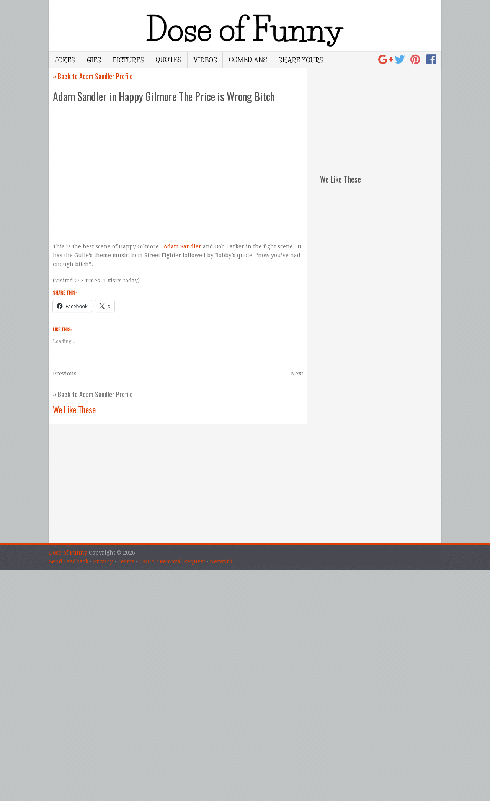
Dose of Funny (68, 553)
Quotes (168, 60)
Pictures (128, 60)
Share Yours (300, 60)
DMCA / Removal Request (172, 561)
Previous (65, 373)
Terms (126, 561)
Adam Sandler (183, 246)
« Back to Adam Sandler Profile (93, 76)
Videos (205, 60)
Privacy (103, 561)
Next (297, 373)
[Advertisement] (380, 115)
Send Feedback (68, 561)
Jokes (65, 60)
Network (221, 561)
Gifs (94, 60)
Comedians (248, 60)
